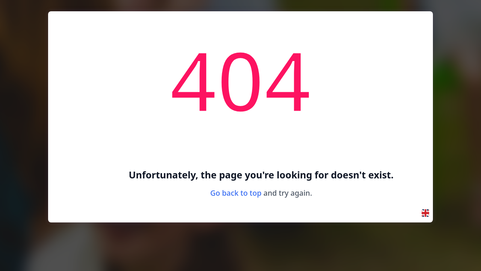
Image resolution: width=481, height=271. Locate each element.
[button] (425, 213)
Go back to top (236, 193)
